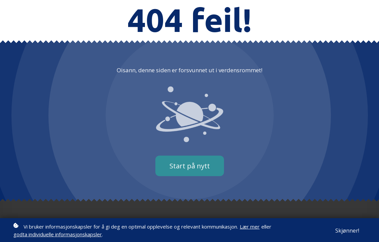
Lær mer (250, 227)
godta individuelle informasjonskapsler (57, 234)
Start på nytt (189, 165)
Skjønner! (347, 231)
